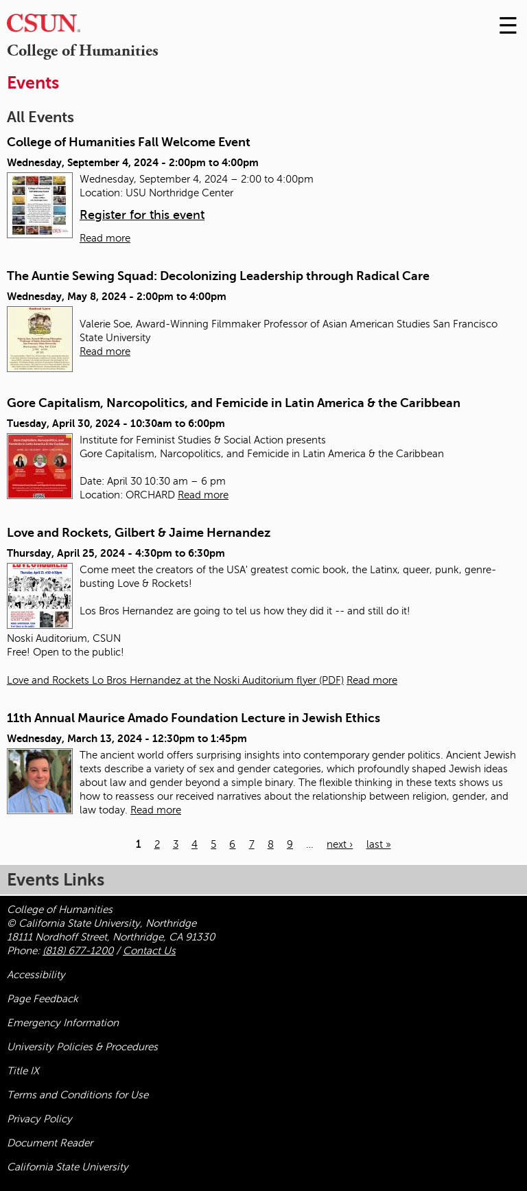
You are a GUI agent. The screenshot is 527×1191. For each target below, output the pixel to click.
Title (23, 1070)
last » (378, 844)
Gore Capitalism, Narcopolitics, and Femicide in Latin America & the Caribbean (233, 403)
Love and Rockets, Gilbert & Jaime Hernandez (138, 533)
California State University (67, 1166)
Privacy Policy (39, 1118)
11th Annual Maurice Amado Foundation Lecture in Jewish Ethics (193, 718)
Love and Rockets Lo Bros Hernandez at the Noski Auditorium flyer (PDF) (175, 680)
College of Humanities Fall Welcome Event (128, 142)
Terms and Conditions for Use (77, 1094)
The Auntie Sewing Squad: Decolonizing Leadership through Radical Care (218, 276)
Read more (105, 238)
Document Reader (50, 1142)
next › (340, 844)
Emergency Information (63, 1022)
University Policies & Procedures (82, 1046)
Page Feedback (42, 998)
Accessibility (36, 974)
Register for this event (142, 215)
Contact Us (149, 950)
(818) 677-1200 (78, 950)
